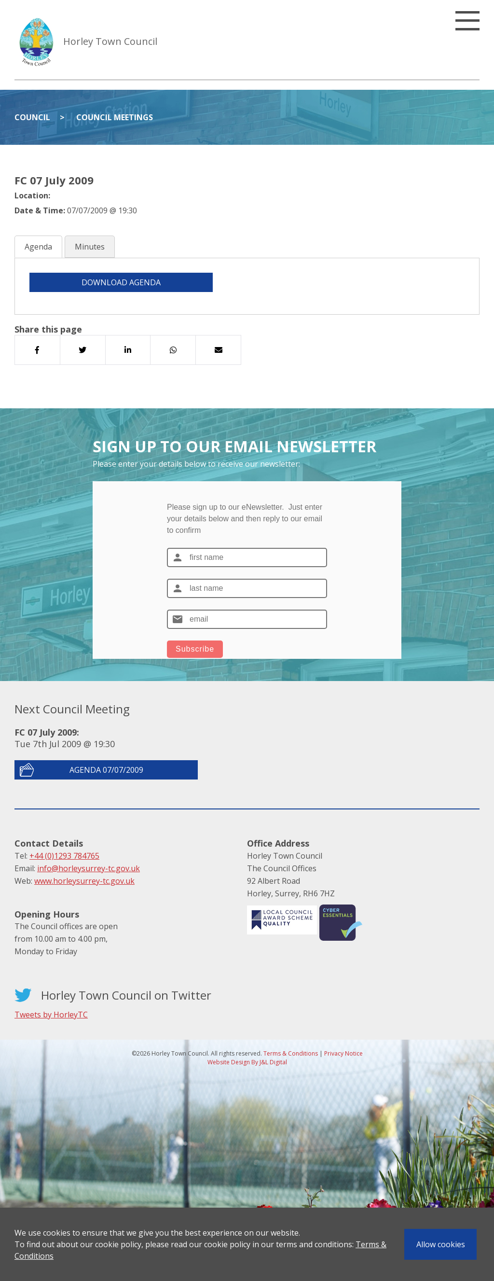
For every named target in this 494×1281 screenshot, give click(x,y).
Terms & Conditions (290, 1053)
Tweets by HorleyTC (51, 1014)
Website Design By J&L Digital (247, 1062)
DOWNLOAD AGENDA (121, 282)
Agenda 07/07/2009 (106, 770)
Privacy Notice (343, 1053)
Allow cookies (440, 1244)
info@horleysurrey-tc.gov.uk (88, 868)
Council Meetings (114, 117)
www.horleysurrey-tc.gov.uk (84, 881)
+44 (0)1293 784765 (64, 855)
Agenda (38, 246)
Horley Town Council (110, 41)
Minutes (90, 246)
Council (32, 117)
